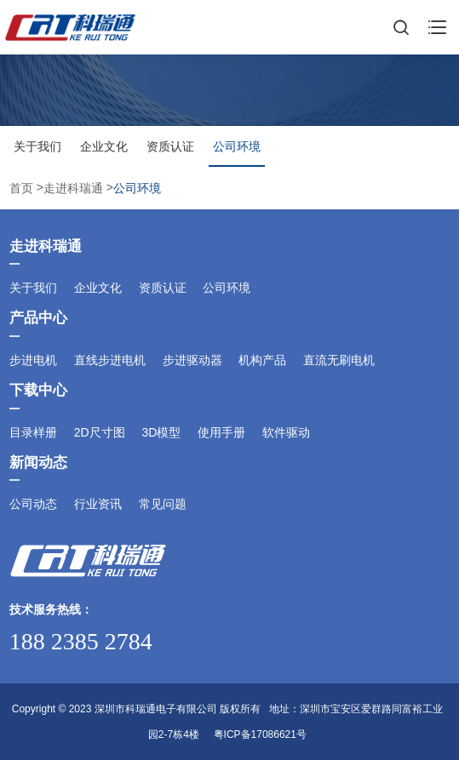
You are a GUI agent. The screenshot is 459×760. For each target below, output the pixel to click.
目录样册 (33, 432)
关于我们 (37, 146)
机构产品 (262, 360)
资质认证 (170, 146)
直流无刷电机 (339, 360)
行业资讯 (98, 504)
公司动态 (33, 504)
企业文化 (104, 146)
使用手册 (221, 432)
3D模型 (161, 432)
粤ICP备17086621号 (260, 734)
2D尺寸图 (99, 432)
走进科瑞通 (73, 189)
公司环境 (237, 146)
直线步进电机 (110, 360)
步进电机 (33, 360)
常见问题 (162, 504)
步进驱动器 (192, 360)
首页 (23, 189)
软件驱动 (286, 432)
